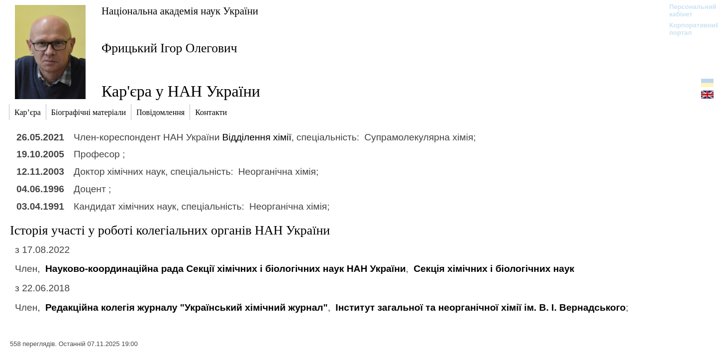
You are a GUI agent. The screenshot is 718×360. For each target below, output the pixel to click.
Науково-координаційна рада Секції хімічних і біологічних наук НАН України (225, 268)
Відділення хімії (256, 137)
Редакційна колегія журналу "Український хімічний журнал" (186, 307)
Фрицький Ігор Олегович (169, 48)
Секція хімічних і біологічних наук (493, 268)
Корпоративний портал (688, 28)
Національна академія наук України (180, 10)
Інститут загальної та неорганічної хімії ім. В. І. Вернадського (480, 307)
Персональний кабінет (688, 10)
